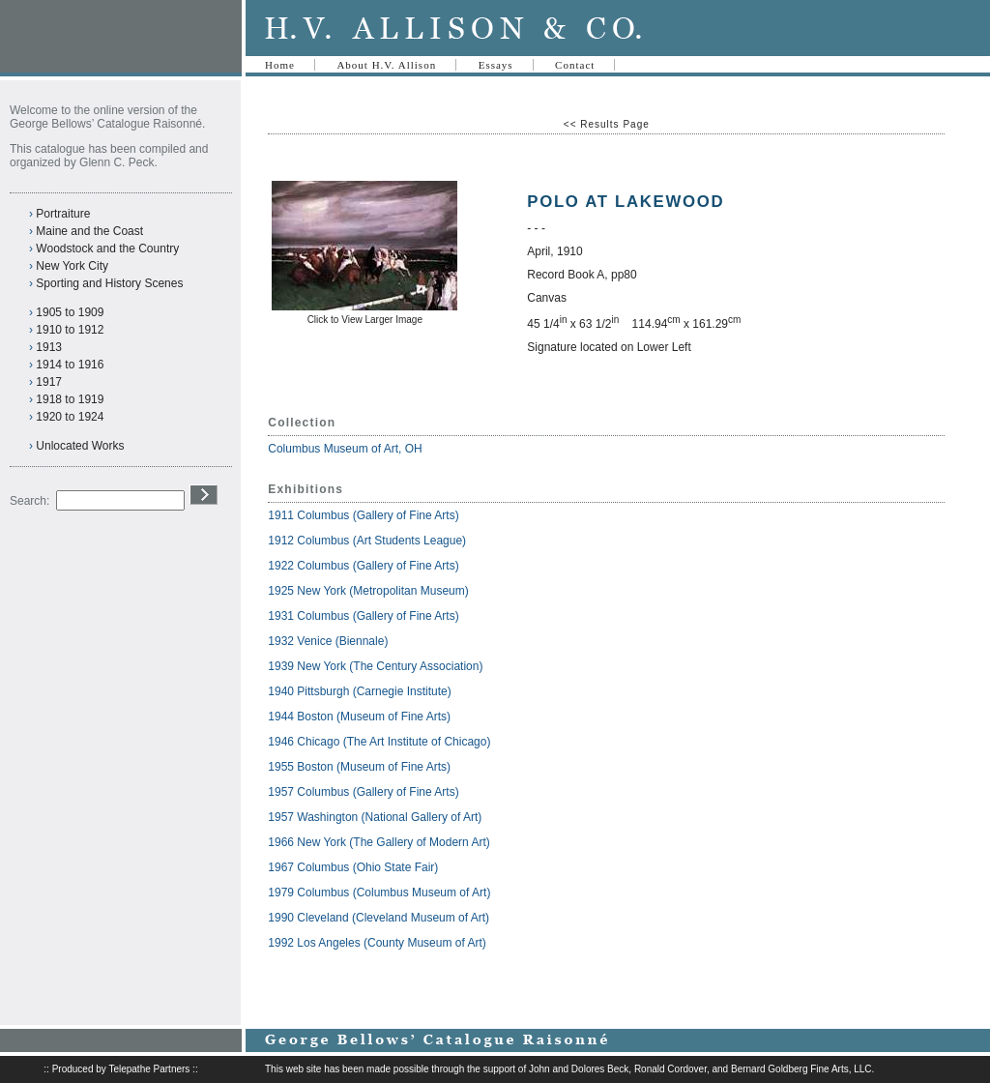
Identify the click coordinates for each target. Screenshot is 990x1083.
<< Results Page (607, 124)
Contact (575, 65)
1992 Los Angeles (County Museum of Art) (376, 943)
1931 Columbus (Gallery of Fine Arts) (363, 616)
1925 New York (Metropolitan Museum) (368, 591)
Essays (496, 65)
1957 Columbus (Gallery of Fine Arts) (363, 792)
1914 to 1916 (69, 364)
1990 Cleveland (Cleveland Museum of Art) (378, 917)
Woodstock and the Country (107, 248)
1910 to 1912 (69, 330)
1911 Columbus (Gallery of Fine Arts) (363, 515)
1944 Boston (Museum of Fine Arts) (359, 716)
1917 (49, 382)
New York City (72, 266)
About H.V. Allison (386, 65)
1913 (49, 347)
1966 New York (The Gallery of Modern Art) (378, 842)
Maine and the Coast (89, 231)
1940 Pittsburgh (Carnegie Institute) (359, 691)
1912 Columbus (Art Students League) (367, 540)
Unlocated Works (80, 446)
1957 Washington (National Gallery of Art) (374, 817)
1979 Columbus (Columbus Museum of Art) (379, 892)
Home (280, 65)
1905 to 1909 (69, 312)
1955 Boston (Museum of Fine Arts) (359, 767)
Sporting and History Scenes (109, 283)
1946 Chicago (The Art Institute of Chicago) (379, 741)
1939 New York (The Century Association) (375, 666)
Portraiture (63, 213)
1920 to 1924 (69, 417)
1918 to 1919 (69, 399)
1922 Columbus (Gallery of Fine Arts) (363, 565)
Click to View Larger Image (364, 319)
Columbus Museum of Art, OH (345, 448)
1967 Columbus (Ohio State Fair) (353, 867)
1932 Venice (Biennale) (328, 641)
